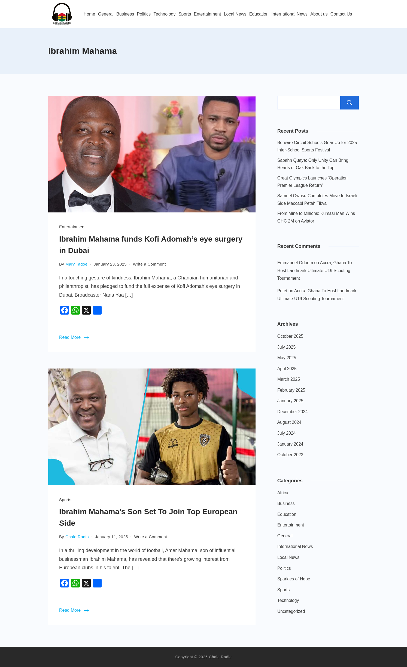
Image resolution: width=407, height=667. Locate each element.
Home (89, 14)
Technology (165, 14)
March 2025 (288, 379)
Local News (235, 14)
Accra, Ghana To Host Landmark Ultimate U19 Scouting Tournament (314, 270)
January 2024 (290, 444)
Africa (282, 493)
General (106, 14)
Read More (70, 337)
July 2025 (286, 347)
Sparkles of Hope (293, 579)
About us (318, 14)
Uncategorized (291, 611)
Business (125, 14)
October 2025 (290, 336)
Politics (144, 14)
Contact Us (341, 14)
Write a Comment (149, 263)
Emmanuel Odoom (295, 262)
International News (289, 14)
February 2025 (291, 390)
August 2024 (289, 422)
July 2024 (286, 433)
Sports (184, 14)
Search (349, 102)
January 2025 (290, 400)
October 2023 (290, 454)
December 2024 (292, 411)
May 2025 (286, 357)
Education (259, 14)
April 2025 (287, 368)
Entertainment (207, 14)
